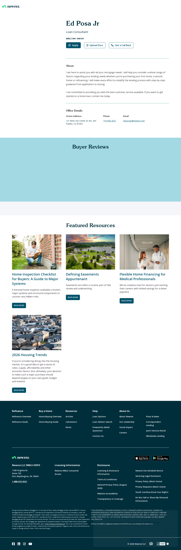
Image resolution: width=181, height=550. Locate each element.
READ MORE (19, 305)
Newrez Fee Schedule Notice (149, 470)
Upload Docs (95, 45)
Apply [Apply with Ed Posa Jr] (73, 45)
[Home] (11, 6)
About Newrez (126, 416)
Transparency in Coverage (110, 499)
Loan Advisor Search (102, 422)
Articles (69, 416)
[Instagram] (24, 543)
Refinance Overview (21, 416)
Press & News (152, 416)
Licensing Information (67, 465)
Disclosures (103, 465)
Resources (71, 411)
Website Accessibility (107, 493)
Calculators (71, 422)
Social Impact (126, 427)
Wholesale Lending (155, 436)
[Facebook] (13, 543)
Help (95, 411)
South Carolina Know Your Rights (151, 492)
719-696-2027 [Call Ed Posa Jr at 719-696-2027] (109, 120)
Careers (123, 432)
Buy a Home (45, 411)
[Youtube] (30, 543)
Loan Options (99, 416)
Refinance (17, 411)
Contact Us (98, 436)
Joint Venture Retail (156, 430)
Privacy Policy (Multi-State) (148, 481)
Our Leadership (126, 422)
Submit (135, 541)
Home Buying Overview (50, 416)
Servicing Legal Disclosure (148, 476)
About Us (124, 411)
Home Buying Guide (48, 422)
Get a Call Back (121, 45)
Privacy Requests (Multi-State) (150, 486)
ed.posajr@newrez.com (134, 120)
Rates (68, 427)
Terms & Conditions (107, 479)
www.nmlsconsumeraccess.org (55, 524)
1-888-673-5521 (19, 481)
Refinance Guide (20, 422)
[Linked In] (19, 543)
